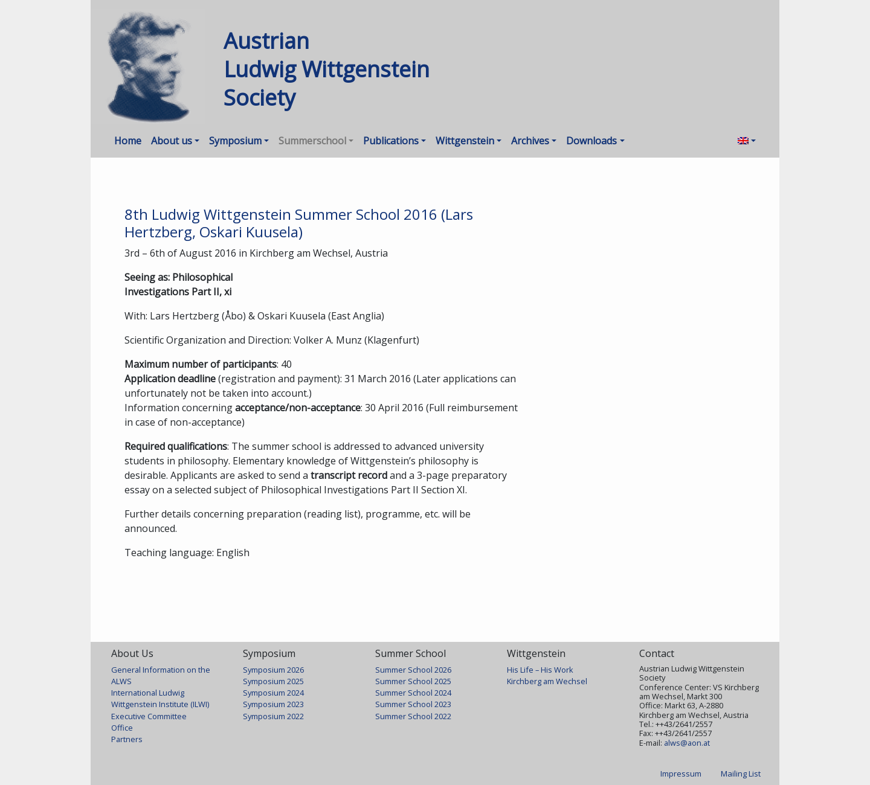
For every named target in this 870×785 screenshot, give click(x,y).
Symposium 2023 (273, 704)
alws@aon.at (687, 742)
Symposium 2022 (273, 716)
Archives (530, 140)
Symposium (235, 140)
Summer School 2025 (413, 681)
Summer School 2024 (413, 692)
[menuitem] (747, 140)
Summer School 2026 (413, 669)
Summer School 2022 (413, 716)
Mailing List (741, 773)
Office (122, 727)
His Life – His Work (540, 669)
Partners (127, 739)
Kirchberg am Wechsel (547, 681)
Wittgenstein (465, 140)
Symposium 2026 (273, 669)
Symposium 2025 (273, 681)
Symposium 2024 (273, 692)
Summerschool (312, 140)
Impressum (680, 773)
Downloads (591, 140)
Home (127, 140)
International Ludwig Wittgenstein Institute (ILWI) (160, 698)
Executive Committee (149, 716)
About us (171, 140)
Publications (391, 140)
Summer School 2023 (413, 704)
